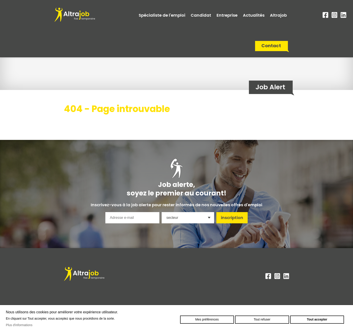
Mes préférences (207, 319)
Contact (271, 46)
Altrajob (278, 15)
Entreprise (227, 15)
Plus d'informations (19, 325)
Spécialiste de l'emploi (162, 15)
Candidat (201, 15)
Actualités (254, 15)
